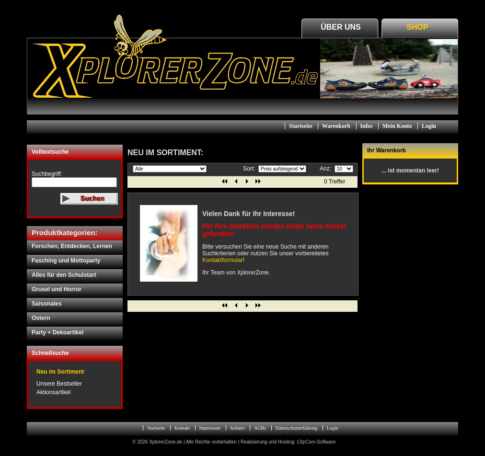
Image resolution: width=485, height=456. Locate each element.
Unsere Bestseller (59, 383)
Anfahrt (237, 428)
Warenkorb (336, 126)
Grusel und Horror (56, 289)
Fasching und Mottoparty (66, 260)
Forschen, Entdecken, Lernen (72, 246)
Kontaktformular (222, 260)
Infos (366, 126)
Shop (417, 27)
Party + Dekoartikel (57, 332)
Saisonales (47, 303)
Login (429, 126)
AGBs (260, 428)
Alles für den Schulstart (64, 275)
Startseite (300, 126)
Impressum (209, 428)
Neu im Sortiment (60, 371)
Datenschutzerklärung (297, 428)
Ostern (41, 318)
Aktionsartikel (53, 392)
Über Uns (341, 27)
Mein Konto (397, 126)
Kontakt (182, 428)
